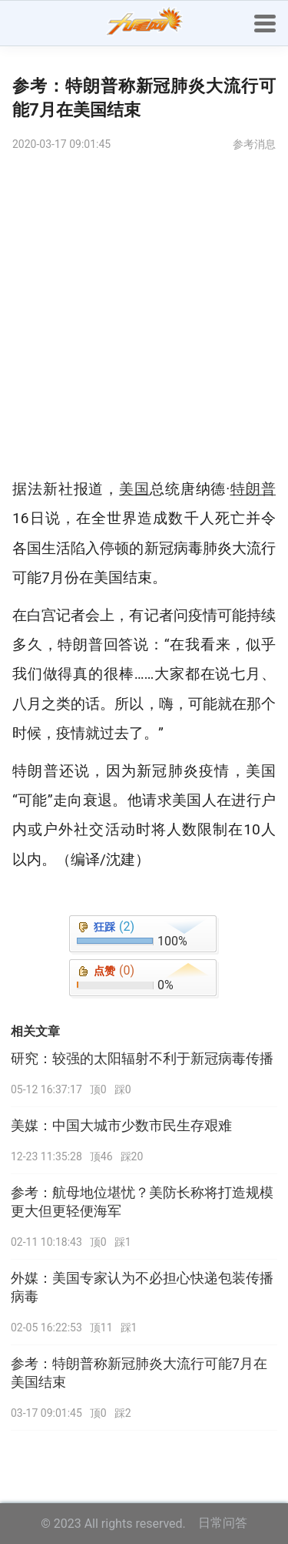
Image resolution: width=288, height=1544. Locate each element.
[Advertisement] (144, 314)
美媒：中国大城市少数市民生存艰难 (121, 1125)
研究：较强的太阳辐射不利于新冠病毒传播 (142, 1058)
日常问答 (222, 1522)
